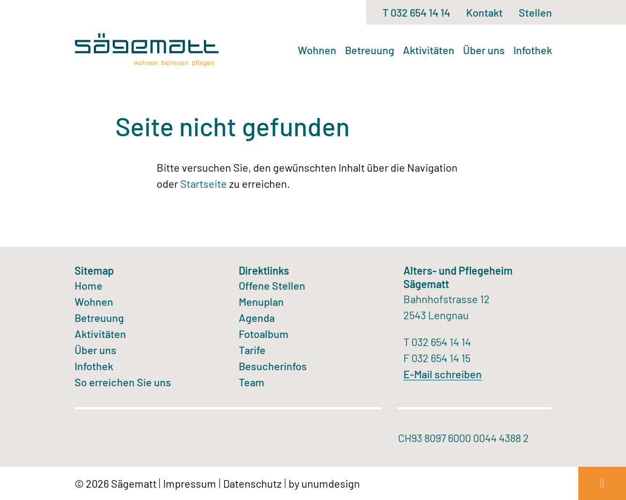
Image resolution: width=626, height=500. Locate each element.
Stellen (535, 12)
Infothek (532, 49)
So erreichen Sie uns (123, 382)
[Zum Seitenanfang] (602, 483)
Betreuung (369, 49)
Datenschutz (252, 483)
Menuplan (261, 301)
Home (88, 285)
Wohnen (317, 49)
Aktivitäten (428, 49)
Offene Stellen (272, 285)
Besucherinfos (273, 365)
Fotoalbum (264, 333)
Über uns (484, 49)
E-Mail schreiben (442, 373)
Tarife (252, 349)
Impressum (189, 483)
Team (251, 382)
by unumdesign (324, 483)
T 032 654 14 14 (416, 12)
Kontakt (484, 12)
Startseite (203, 183)
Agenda (257, 317)
